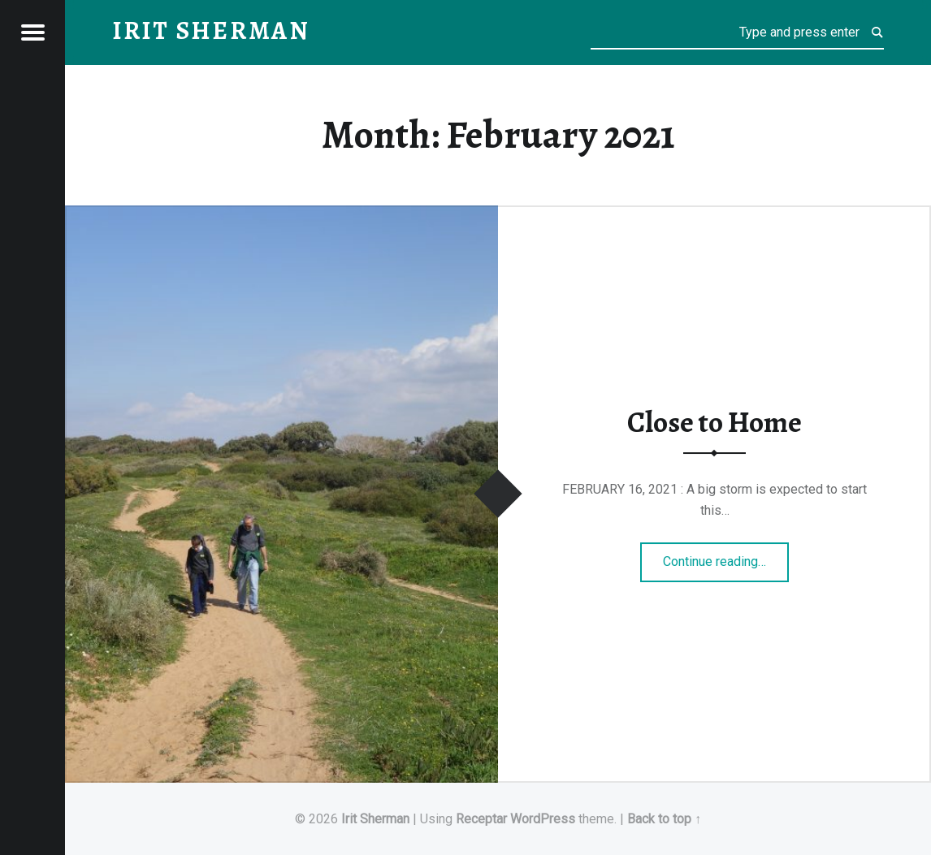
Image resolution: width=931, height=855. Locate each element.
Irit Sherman (375, 819)
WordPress (542, 819)
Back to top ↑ (664, 819)
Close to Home (714, 422)
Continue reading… (726, 556)
